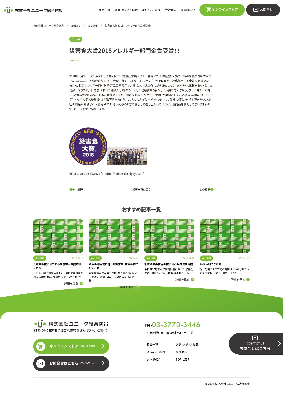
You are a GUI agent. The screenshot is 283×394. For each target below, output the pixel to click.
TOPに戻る (183, 359)
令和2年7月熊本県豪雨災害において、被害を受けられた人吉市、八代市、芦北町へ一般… (168, 271)
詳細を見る (71, 283)
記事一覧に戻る (141, 189)
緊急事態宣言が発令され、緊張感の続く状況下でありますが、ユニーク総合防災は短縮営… (113, 276)
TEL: (172, 325)
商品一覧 (104, 10)
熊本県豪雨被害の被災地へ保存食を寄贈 (168, 264)
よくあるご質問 (151, 10)
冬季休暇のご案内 (210, 264)
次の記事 (206, 189)
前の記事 (76, 189)
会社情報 (39, 258)
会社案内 (171, 10)
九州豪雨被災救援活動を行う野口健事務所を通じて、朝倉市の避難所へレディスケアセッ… (58, 274)
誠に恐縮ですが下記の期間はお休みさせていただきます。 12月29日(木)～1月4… (224, 271)
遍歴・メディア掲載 (126, 10)
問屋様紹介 (188, 10)
